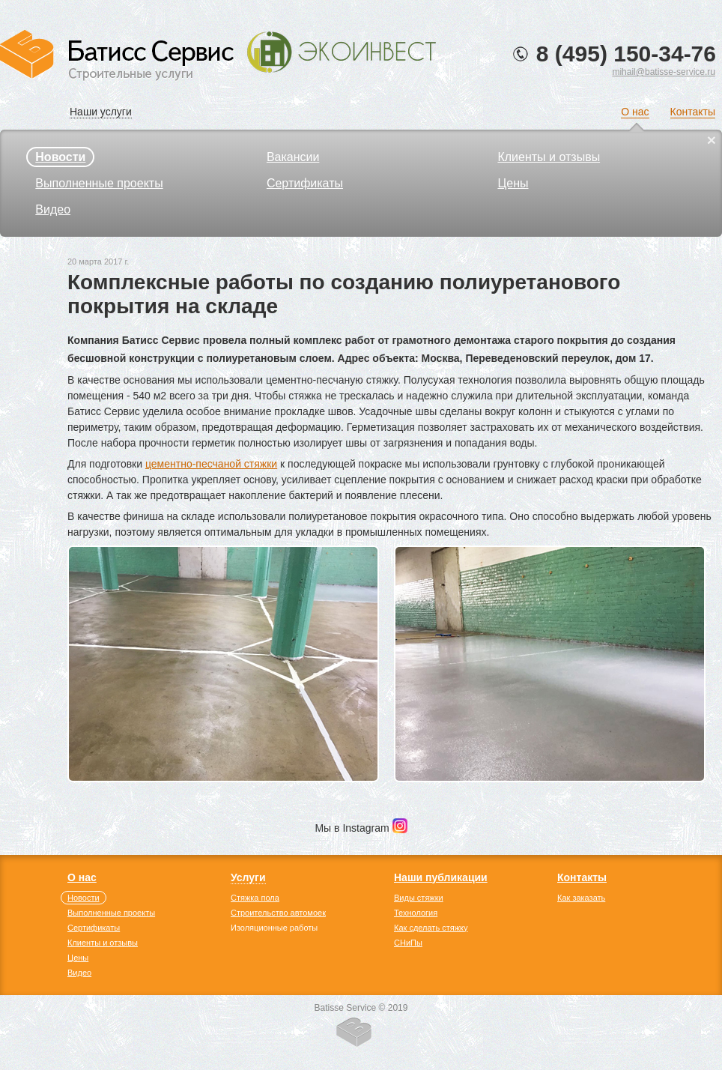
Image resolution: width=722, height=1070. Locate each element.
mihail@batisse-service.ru (663, 72)
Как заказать (581, 897)
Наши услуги (101, 112)
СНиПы (408, 942)
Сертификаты (305, 183)
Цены (512, 183)
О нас (635, 112)
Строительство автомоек (278, 912)
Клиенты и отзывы (548, 157)
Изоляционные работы (274, 927)
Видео (52, 209)
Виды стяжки (418, 897)
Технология (415, 912)
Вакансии (293, 157)
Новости (60, 157)
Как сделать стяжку (430, 927)
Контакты (692, 112)
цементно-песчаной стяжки (211, 464)
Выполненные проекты (99, 183)
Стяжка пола (255, 897)
